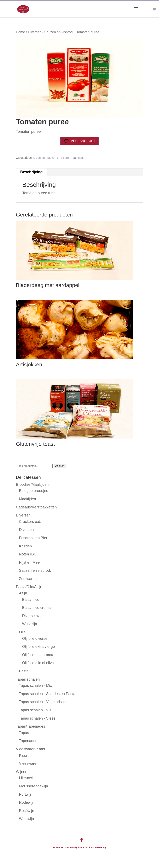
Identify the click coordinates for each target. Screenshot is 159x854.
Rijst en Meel (30, 562)
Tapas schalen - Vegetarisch (42, 702)
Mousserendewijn (33, 786)
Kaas (23, 755)
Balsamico (30, 600)
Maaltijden (27, 499)
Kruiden (25, 546)
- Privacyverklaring (96, 847)
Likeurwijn (27, 778)
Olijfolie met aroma (37, 655)
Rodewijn (26, 802)
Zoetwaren (28, 579)
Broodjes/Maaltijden (32, 484)
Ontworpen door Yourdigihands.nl (70, 847)
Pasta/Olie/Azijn (29, 587)
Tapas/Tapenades (30, 726)
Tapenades (28, 741)
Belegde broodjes (33, 491)
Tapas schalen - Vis (35, 710)
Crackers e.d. (30, 522)
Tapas (24, 733)
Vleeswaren (29, 763)
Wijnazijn (29, 624)
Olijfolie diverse (34, 638)
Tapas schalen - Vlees (37, 718)
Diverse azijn (32, 616)
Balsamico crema (36, 608)
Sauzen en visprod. (59, 32)
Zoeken (59, 465)
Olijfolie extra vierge (38, 647)
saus (81, 157)
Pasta (24, 671)
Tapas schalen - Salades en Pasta (47, 694)
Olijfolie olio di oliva (38, 663)
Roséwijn (26, 811)
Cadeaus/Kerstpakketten (36, 507)
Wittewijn (26, 819)
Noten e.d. (27, 554)
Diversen (34, 32)
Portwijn (25, 794)
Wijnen (21, 772)
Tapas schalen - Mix (35, 685)
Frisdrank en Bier (33, 538)
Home (20, 32)
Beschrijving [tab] (31, 172)
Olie (22, 632)
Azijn (23, 593)
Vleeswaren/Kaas (30, 749)
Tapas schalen (28, 679)
